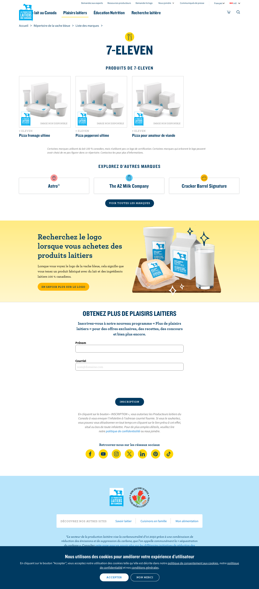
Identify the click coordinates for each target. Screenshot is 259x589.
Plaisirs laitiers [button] (91, 12)
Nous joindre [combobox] (164, 3)
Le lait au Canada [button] (56, 12)
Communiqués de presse (192, 3)
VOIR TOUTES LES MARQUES (129, 203)
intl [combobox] (235, 3)
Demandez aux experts (92, 3)
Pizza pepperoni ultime (92, 135)
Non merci (145, 577)
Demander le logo (144, 3)
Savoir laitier (123, 521)
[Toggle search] (238, 12)
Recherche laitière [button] (169, 12)
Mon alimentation (187, 521)
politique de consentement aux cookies (193, 563)
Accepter (114, 577)
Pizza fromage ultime (34, 135)
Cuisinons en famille (154, 521)
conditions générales (145, 567)
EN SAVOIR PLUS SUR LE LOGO (63, 286)
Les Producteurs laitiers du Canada (26, 11)
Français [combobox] (218, 3)
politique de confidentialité (123, 431)
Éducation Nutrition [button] (129, 12)
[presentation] (129, 384)
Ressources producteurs (119, 3)
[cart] (229, 12)
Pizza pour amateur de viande (153, 135)
